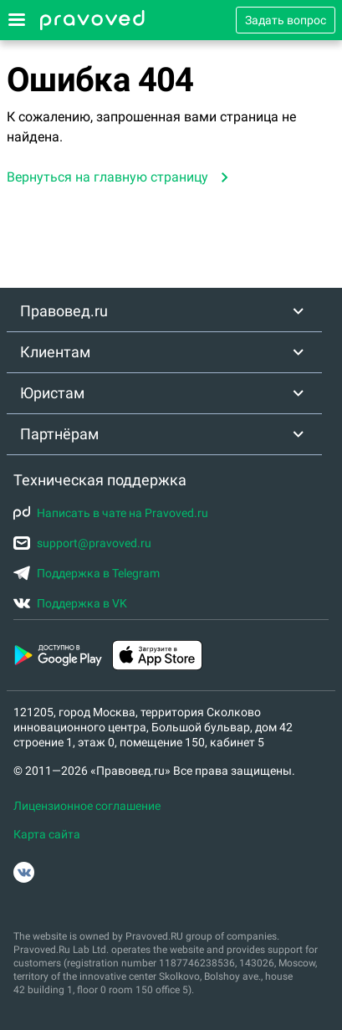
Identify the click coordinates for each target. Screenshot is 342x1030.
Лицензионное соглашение (87, 805)
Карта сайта (46, 834)
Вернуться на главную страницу (107, 177)
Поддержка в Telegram (86, 573)
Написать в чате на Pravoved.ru (110, 512)
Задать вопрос (285, 20)
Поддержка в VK (70, 603)
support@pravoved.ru (82, 543)
